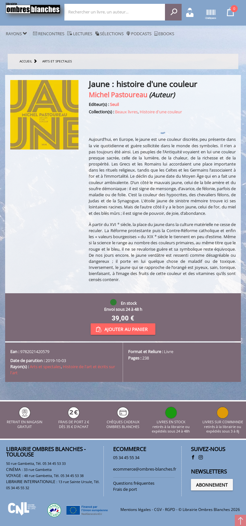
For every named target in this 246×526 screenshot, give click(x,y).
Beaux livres (126, 112)
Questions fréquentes (133, 483)
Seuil (114, 104)
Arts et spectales (45, 366)
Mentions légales (135, 509)
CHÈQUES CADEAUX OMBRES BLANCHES (122, 422)
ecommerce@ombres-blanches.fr (144, 469)
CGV (158, 509)
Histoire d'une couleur (161, 112)
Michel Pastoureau (118, 94)
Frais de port (125, 489)
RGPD (170, 509)
